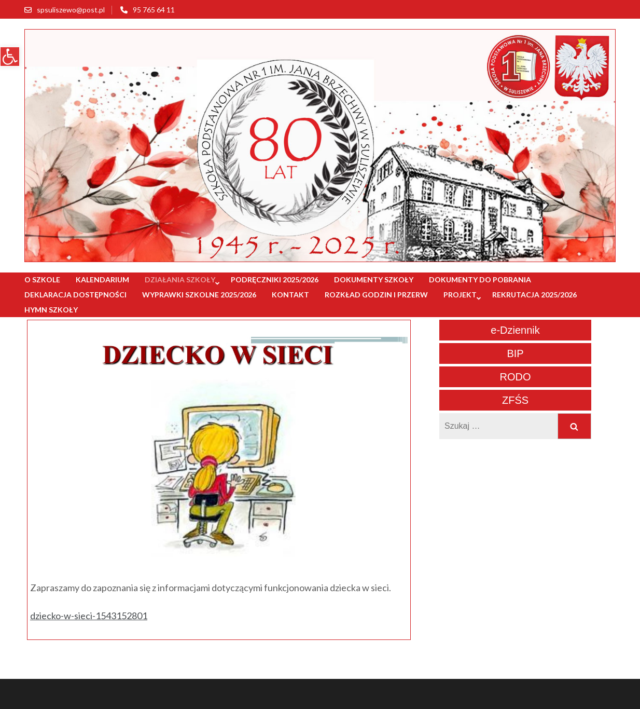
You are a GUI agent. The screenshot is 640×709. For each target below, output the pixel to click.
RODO (515, 377)
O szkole (42, 279)
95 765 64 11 (154, 9)
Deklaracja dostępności (75, 294)
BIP (515, 353)
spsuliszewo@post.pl (71, 9)
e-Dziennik (515, 330)
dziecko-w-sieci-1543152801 (88, 615)
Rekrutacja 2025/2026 (534, 294)
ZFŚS (515, 400)
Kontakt (290, 294)
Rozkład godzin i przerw (376, 294)
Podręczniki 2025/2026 (274, 279)
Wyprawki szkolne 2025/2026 (199, 294)
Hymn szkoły (51, 309)
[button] (10, 56)
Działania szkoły (180, 279)
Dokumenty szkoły (373, 279)
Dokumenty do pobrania (480, 279)
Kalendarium (102, 279)
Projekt (460, 294)
